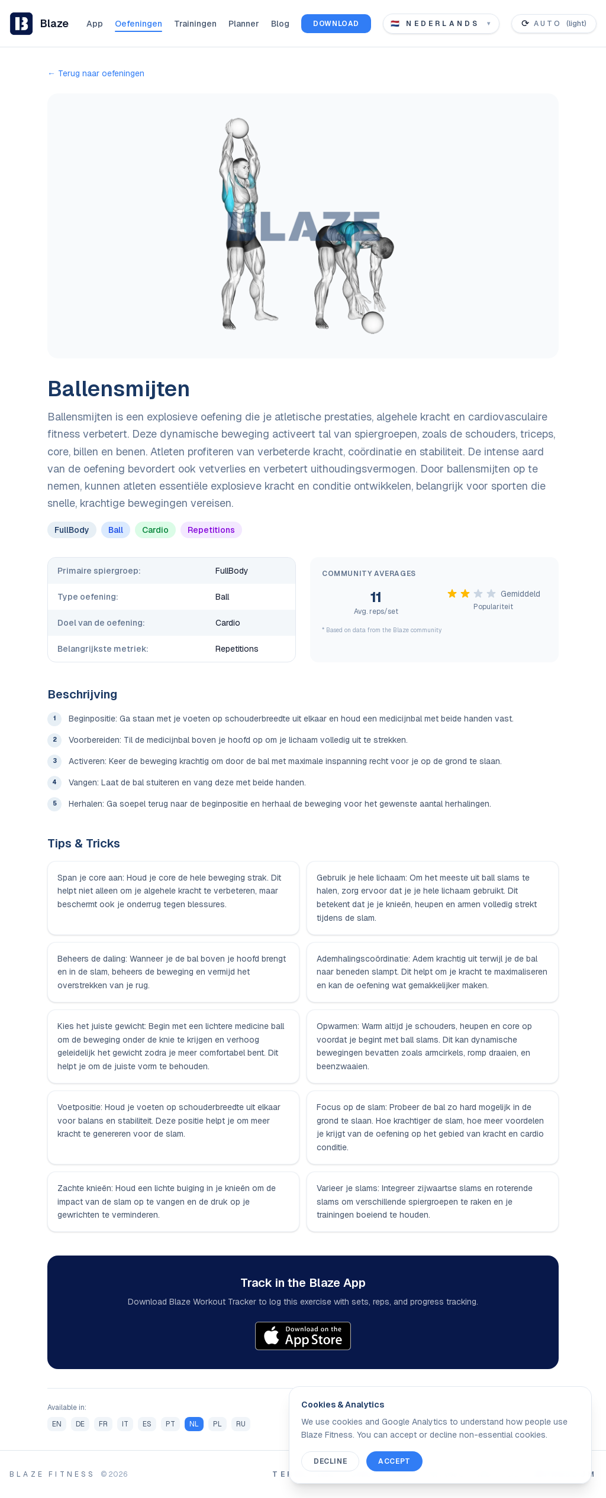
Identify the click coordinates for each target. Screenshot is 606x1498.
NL (194, 1424)
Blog (280, 23)
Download (336, 23)
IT (125, 1424)
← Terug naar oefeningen (95, 73)
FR (103, 1424)
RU (241, 1424)
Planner (243, 23)
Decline (330, 1461)
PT (170, 1424)
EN (57, 1424)
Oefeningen (138, 23)
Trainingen (195, 23)
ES (147, 1424)
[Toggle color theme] (554, 23)
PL (217, 1424)
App (94, 23)
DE (80, 1424)
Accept (394, 1461)
